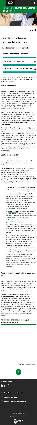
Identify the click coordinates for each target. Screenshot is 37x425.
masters (6, 168)
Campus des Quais (11, 397)
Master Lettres (13, 211)
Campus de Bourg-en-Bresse (15, 401)
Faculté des (19, 9)
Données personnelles (18, 416)
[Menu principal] (3, 3)
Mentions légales (18, 413)
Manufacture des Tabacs (13, 393)
